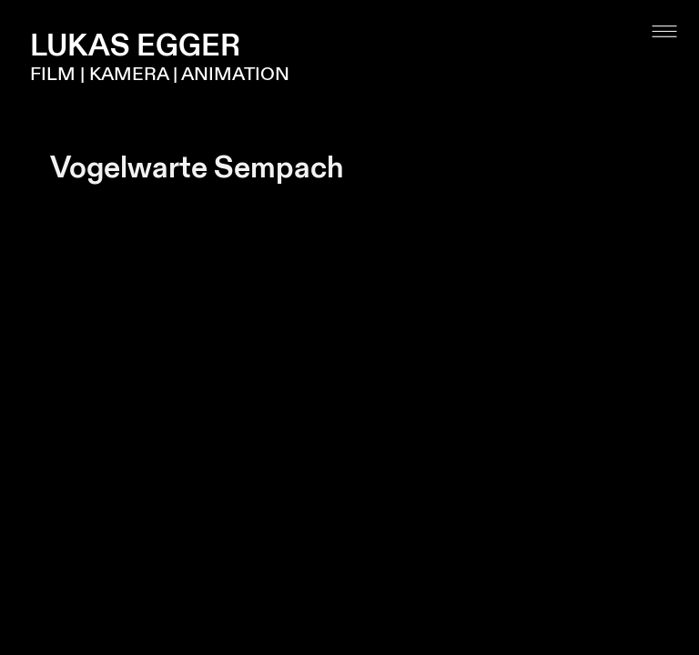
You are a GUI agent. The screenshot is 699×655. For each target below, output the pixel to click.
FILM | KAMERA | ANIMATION (159, 74)
